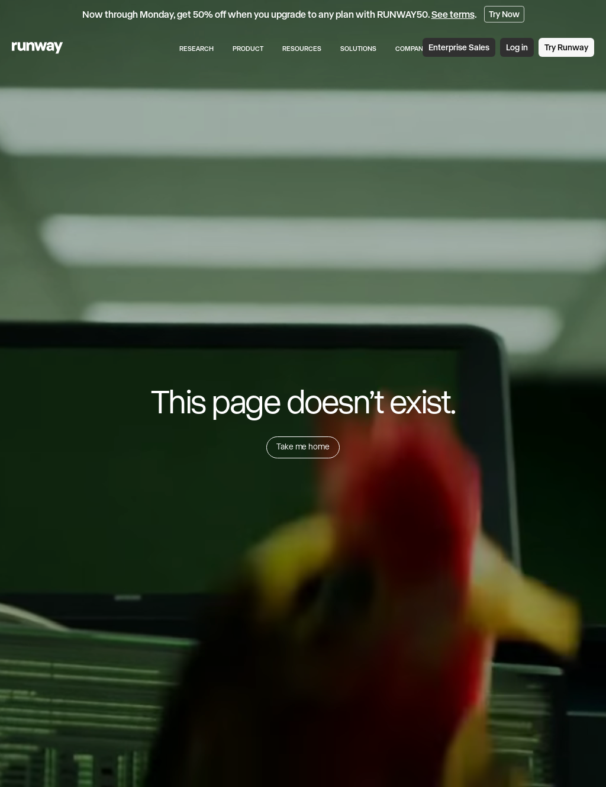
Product (248, 48)
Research (196, 48)
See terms (453, 14)
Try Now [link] (504, 14)
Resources (301, 48)
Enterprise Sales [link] (458, 47)
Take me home (302, 446)
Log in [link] (517, 47)
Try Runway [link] (566, 47)
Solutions (358, 48)
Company (411, 48)
